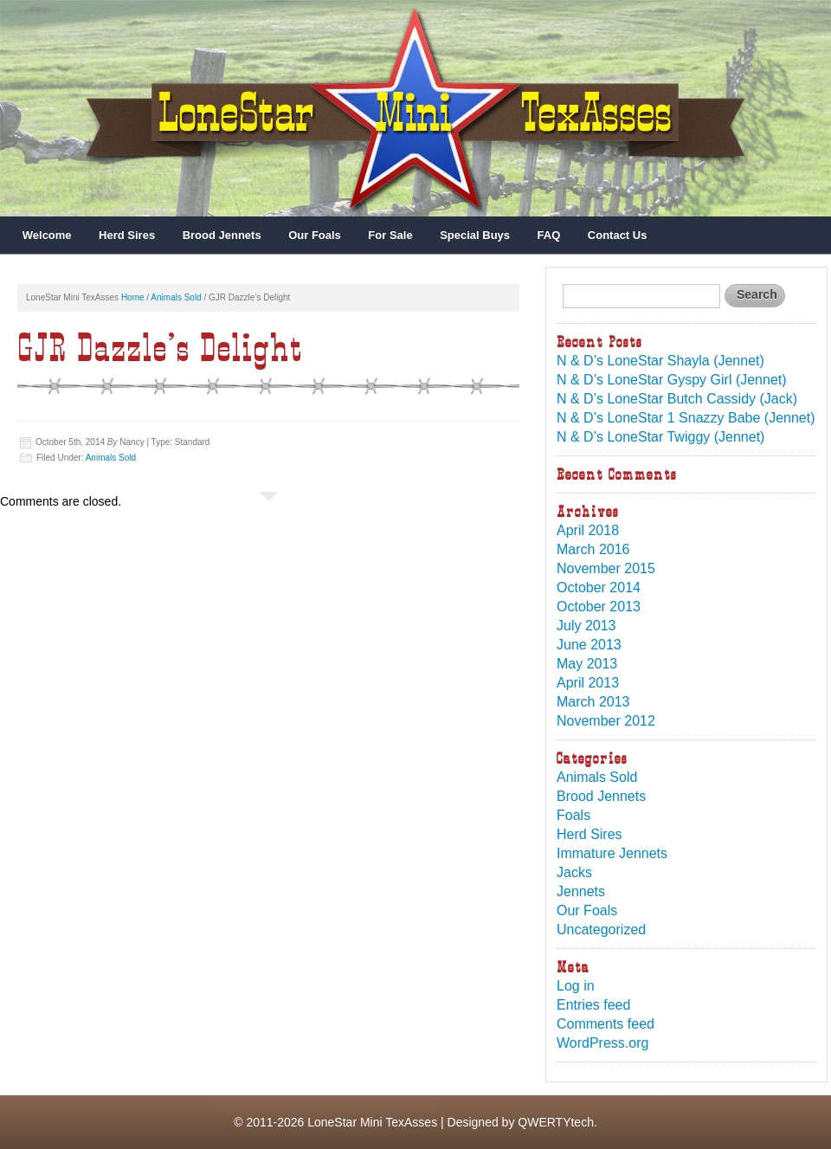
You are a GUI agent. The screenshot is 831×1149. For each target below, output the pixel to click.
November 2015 (606, 568)
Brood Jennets (222, 235)
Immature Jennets (612, 853)
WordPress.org (602, 1043)
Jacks (574, 872)
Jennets (581, 891)
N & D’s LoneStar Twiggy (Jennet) (660, 436)
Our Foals (314, 235)
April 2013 (588, 682)
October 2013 (599, 606)
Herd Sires (127, 235)
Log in (576, 985)
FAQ (549, 235)
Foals (573, 815)
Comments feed (605, 1024)
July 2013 (586, 625)
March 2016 (593, 549)
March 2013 (593, 701)
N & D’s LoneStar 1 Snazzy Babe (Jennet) (686, 417)
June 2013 (589, 644)
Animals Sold (176, 297)
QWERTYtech (556, 1122)
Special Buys (475, 235)
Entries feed (593, 1004)
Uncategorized (601, 929)
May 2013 (587, 663)
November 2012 (606, 720)
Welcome (47, 235)
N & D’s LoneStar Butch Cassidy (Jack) (677, 398)
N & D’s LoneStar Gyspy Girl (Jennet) (672, 379)
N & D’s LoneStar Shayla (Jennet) (660, 360)
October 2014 (599, 587)
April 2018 (588, 530)
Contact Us (617, 235)
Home (133, 297)
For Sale (390, 235)
